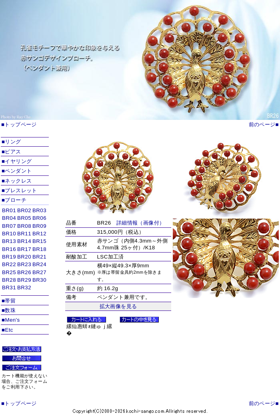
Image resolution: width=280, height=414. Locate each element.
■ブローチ (14, 200)
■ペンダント (17, 171)
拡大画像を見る (118, 306)
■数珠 (9, 310)
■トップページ (19, 124)
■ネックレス (17, 181)
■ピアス (11, 152)
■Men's (11, 320)
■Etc (7, 330)
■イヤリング (17, 161)
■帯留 (9, 301)
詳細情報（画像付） (140, 223)
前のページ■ (264, 124)
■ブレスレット (19, 190)
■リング (11, 142)
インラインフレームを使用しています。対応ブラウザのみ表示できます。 (25, 251)
